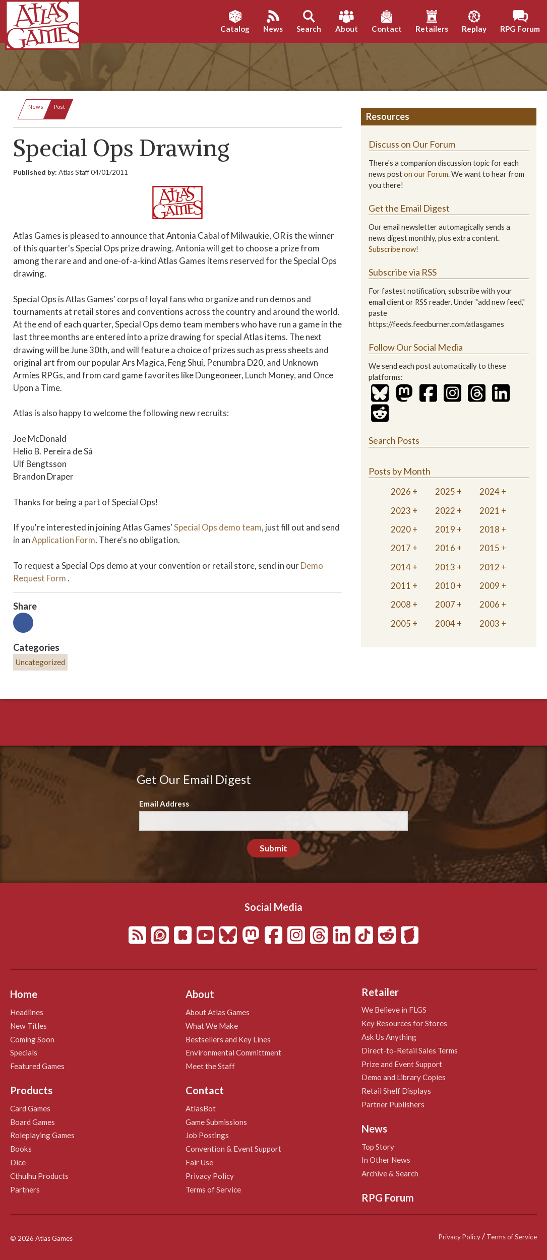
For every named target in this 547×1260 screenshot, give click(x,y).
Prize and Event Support (401, 1064)
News (35, 106)
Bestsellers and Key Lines (228, 1039)
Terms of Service (213, 1189)
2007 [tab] (445, 604)
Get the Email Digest (409, 208)
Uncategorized (40, 662)
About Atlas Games (218, 1012)
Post (59, 106)
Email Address (164, 803)
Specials (23, 1052)
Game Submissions (216, 1121)
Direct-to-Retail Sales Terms (409, 1050)
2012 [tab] (489, 567)
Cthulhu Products (39, 1175)
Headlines (26, 1012)
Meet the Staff (210, 1066)
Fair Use (199, 1162)
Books (21, 1148)
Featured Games (37, 1066)
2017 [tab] (401, 548)
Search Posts (394, 440)
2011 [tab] (401, 585)
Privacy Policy (210, 1175)
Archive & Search (389, 1173)
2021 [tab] (489, 510)
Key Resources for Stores (404, 1023)
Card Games (30, 1108)
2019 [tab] (445, 529)
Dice (18, 1162)
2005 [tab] (401, 623)
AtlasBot (201, 1108)
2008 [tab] (401, 604)
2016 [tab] (445, 548)
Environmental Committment (233, 1052)
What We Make (212, 1025)
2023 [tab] (401, 510)
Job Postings (207, 1135)
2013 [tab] (445, 567)
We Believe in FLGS (394, 1009)
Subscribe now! (393, 249)
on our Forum (426, 174)
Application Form (63, 540)
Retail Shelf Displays (396, 1090)
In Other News (385, 1159)
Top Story (377, 1146)
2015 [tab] (489, 548)
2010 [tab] (445, 585)
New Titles (28, 1025)
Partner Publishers (392, 1104)
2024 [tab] (489, 491)
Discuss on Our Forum (412, 144)
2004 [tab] (445, 623)
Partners (25, 1189)
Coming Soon (32, 1039)
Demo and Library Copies (403, 1077)
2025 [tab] (445, 491)
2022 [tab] (445, 510)
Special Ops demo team (218, 527)
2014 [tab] (401, 567)
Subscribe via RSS (403, 272)
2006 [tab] (489, 604)
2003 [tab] (489, 623)
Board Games (32, 1121)
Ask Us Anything (388, 1036)
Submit (273, 848)
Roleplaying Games (42, 1135)
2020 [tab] (401, 529)
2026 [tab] (401, 491)
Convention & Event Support (233, 1148)
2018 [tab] (489, 529)
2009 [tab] (489, 585)
